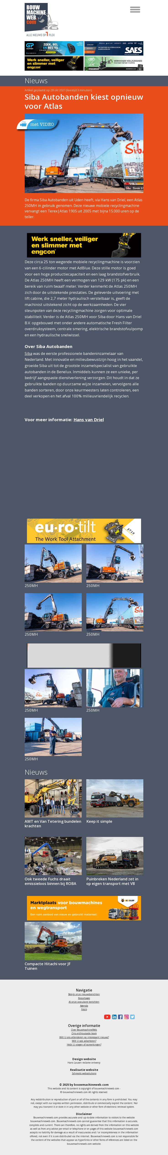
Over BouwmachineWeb (84, 1029)
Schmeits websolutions (84, 1073)
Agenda (84, 1005)
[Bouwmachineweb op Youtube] (107, 1017)
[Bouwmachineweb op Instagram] (126, 1017)
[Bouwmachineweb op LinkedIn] (113, 1017)
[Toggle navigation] (135, 9)
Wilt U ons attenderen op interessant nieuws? (84, 1037)
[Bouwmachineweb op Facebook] (120, 1017)
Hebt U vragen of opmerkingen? (84, 1044)
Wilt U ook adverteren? (84, 1040)
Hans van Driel (89, 419)
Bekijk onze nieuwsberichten (84, 994)
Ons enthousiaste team (84, 1033)
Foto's (84, 1009)
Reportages (84, 998)
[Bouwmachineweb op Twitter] (132, 1017)
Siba (28, 353)
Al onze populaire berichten (84, 1001)
